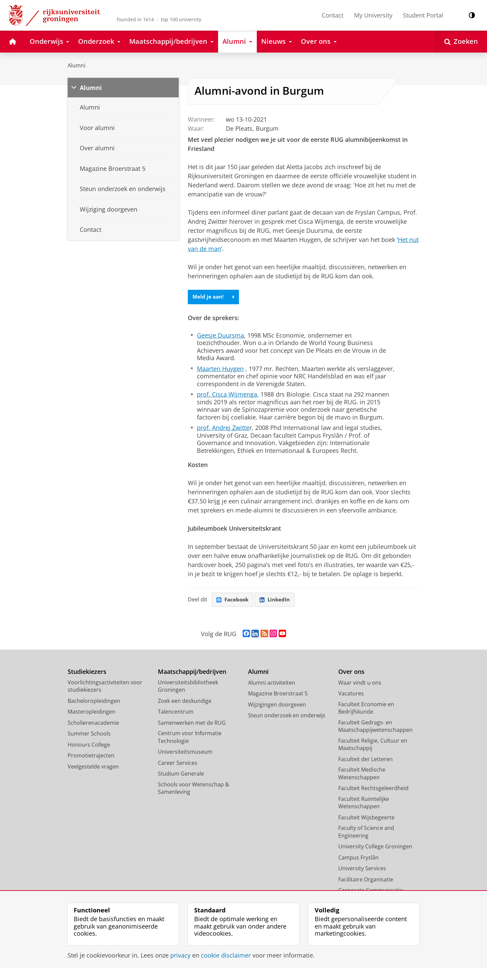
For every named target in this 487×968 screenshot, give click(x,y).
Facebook (233, 600)
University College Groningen (375, 847)
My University (373, 15)
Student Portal (423, 15)
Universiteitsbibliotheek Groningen (188, 686)
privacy (180, 955)
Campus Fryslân (358, 858)
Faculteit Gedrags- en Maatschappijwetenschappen (375, 727)
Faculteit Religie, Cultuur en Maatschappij (372, 745)
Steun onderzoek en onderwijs (286, 716)
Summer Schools (89, 734)
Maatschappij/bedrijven (192, 673)
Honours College (89, 745)
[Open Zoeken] (461, 42)
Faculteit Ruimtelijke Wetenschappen (363, 803)
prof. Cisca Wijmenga (227, 395)
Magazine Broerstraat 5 (278, 694)
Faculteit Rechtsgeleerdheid (373, 789)
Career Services (177, 763)
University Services (362, 869)
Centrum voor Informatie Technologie (189, 738)
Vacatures (351, 694)
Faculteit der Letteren (365, 759)
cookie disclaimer (226, 955)
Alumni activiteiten (271, 683)
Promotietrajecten (91, 756)
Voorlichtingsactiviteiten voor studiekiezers (105, 686)
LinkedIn (277, 600)
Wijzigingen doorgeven (277, 705)
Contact (332, 15)
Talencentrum (176, 712)
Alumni (76, 65)
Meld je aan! (215, 297)
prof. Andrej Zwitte (223, 428)
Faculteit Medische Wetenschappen (361, 774)
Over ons (351, 673)
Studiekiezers (87, 673)
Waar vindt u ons (359, 683)
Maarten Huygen (220, 369)
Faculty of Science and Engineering (366, 832)
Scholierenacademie (93, 723)
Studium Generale (181, 774)
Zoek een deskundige (184, 701)
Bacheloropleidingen (94, 701)
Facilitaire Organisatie (365, 880)
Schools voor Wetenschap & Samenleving (193, 789)
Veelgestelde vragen (93, 767)
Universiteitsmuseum (185, 752)
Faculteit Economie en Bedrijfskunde (366, 708)
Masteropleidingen (91, 712)
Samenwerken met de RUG (192, 723)
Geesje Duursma (220, 336)
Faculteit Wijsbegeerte (366, 818)
